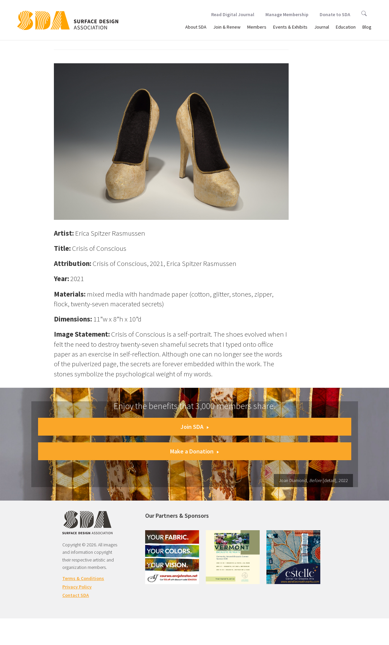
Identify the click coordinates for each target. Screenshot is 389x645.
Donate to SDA (335, 14)
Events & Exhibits (290, 27)
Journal (321, 27)
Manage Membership (287, 14)
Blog (366, 27)
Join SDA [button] (195, 427)
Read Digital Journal (232, 14)
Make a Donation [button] (194, 451)
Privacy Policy (77, 587)
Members (256, 27)
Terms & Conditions (83, 578)
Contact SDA (75, 595)
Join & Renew (226, 27)
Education (346, 27)
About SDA (195, 27)
